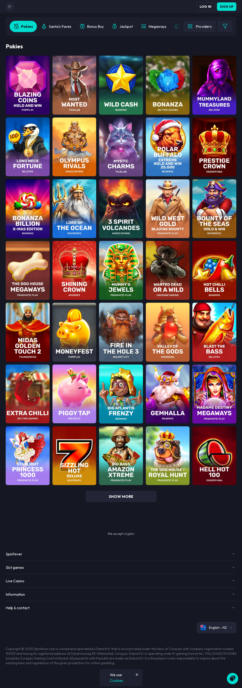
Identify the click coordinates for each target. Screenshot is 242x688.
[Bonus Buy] (92, 26)
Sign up (226, 6)
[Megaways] (153, 26)
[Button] (10, 6)
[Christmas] (56, 26)
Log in (205, 6)
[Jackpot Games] (122, 26)
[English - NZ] (216, 627)
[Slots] (23, 26)
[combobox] (216, 627)
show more (121, 496)
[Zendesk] (232, 678)
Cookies (116, 680)
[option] (23, 26)
